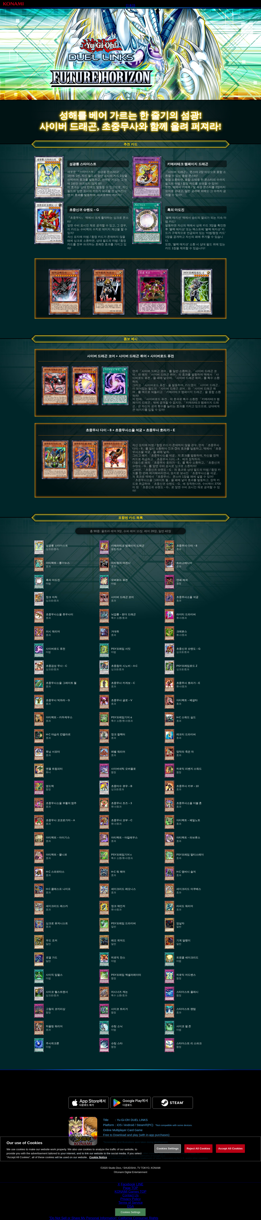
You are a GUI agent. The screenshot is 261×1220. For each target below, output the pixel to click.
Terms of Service (130, 1202)
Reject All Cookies (198, 1151)
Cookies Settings (130, 1212)
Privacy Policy (130, 1199)
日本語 (130, 5)
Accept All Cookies (230, 1151)
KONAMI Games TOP (130, 1191)
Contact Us (130, 1195)
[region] (130, 1152)
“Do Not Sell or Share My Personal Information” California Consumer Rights (103, 1218)
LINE (139, 1184)
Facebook (128, 1184)
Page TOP (130, 1188)
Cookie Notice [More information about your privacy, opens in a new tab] (98, 1160)
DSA (130, 1206)
